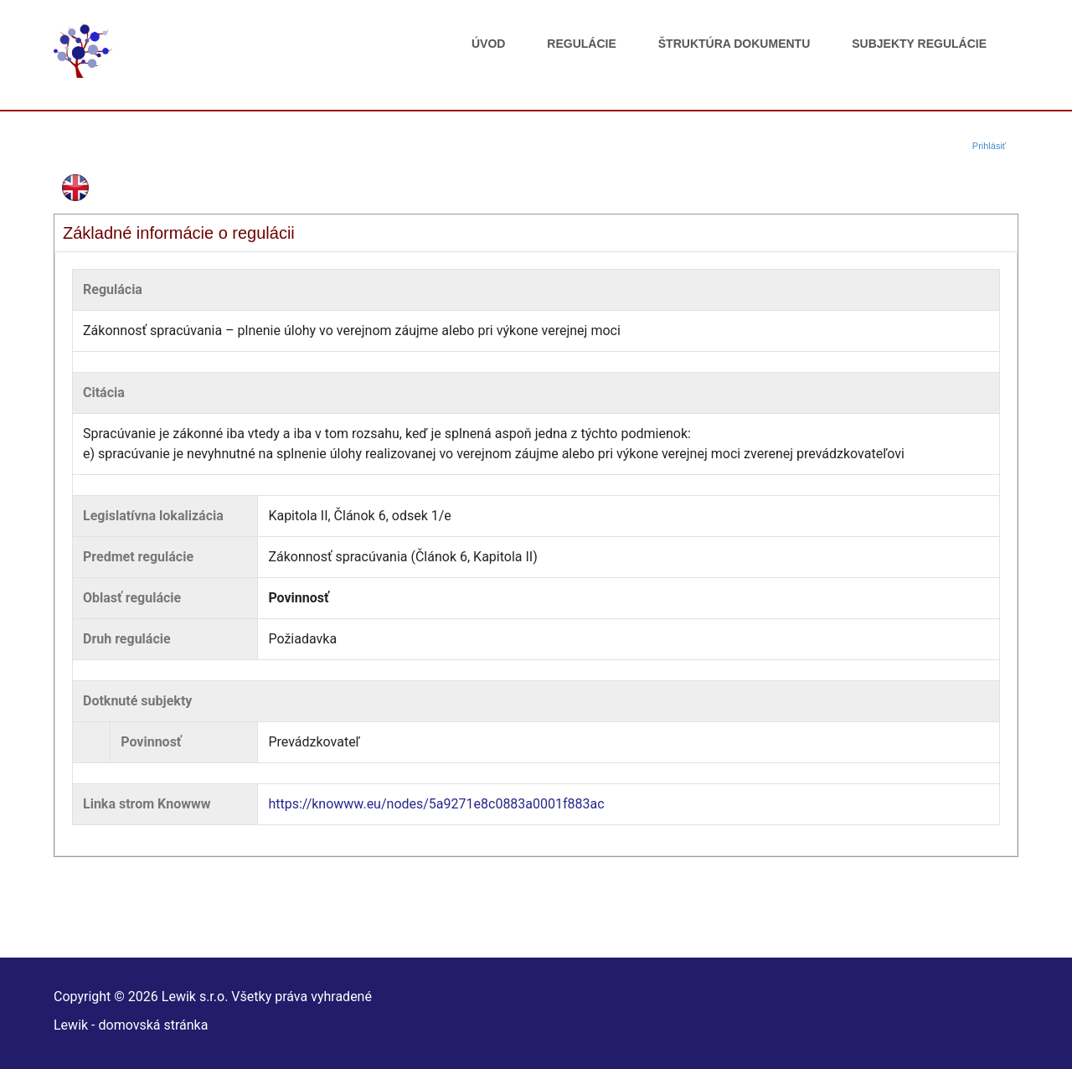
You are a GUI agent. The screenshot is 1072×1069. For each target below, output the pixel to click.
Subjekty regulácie (919, 43)
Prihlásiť (989, 146)
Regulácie (581, 43)
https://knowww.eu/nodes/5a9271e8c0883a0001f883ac (436, 804)
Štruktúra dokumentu (734, 43)
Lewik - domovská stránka (131, 1025)
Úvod (488, 43)
